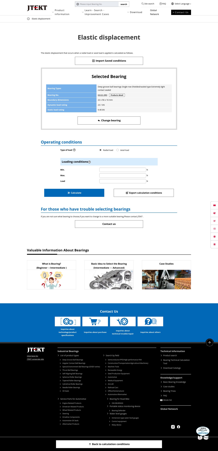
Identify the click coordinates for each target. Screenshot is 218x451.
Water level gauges (118, 413)
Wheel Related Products (71, 410)
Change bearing (109, 120)
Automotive (112, 377)
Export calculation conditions (144, 192)
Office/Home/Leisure (116, 391)
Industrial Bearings (68, 351)
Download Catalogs (172, 368)
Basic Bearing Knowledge (174, 382)
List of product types (69, 355)
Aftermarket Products (70, 424)
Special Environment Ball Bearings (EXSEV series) (81, 366)
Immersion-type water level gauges (125, 418)
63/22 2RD (102, 95)
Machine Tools (113, 366)
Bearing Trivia (169, 391)
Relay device (116, 425)
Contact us (109, 224)
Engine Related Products (71, 403)
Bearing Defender (119, 410)
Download (136, 12)
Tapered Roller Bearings (71, 380)
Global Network (154, 12)
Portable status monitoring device (125, 406)
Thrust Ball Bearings (70, 370)
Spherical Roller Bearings (72, 377)
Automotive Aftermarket (117, 394)
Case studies (169, 386)
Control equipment (119, 421)
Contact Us (182, 12)
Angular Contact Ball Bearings (73, 363)
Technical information (172, 351)
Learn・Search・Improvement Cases (97, 12)
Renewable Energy (115, 370)
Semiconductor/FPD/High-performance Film (125, 360)
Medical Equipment (115, 380)
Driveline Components (71, 417)
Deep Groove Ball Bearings (72, 360)
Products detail (117, 95)
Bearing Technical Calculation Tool (176, 362)
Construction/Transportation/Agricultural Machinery (128, 363)
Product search (170, 355)
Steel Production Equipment (119, 373)
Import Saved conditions (109, 60)
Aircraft (111, 384)
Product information (62, 12)
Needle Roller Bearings (71, 387)
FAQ (164, 3)
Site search (149, 3)
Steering (65, 413)
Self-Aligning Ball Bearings (72, 373)
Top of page (28, 18)
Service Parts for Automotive (73, 399)
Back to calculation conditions (109, 444)
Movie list (167, 400)
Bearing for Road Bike (119, 399)
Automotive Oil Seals (70, 420)
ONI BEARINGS (117, 403)
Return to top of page (209, 343)
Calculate (74, 192)
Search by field (112, 355)
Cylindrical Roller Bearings (72, 384)
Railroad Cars (113, 387)
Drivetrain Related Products (73, 406)
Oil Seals (65, 391)
